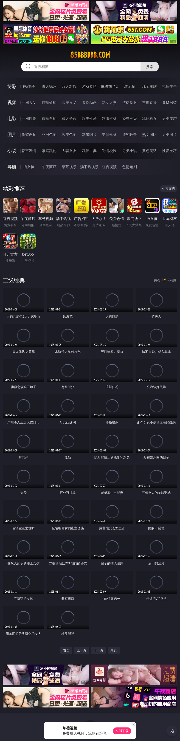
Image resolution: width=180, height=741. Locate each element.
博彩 (12, 86)
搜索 (149, 66)
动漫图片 (89, 134)
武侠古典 (89, 150)
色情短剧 (129, 166)
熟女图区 (149, 134)
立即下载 (122, 731)
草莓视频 (69, 166)
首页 (66, 650)
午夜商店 (49, 166)
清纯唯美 (129, 134)
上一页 (81, 650)
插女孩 (28, 166)
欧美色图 (69, 134)
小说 (12, 150)
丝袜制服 (129, 102)
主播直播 (149, 102)
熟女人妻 (109, 102)
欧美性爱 (89, 118)
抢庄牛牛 (169, 86)
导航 (12, 166)
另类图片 (169, 134)
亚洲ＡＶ (29, 102)
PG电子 (29, 86)
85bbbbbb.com (90, 54)
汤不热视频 (89, 166)
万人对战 (69, 86)
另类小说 (129, 150)
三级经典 (14, 280)
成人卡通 (69, 118)
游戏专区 (89, 86)
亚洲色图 (49, 134)
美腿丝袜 (109, 134)
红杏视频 (109, 166)
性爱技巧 (169, 150)
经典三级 (129, 118)
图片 (12, 134)
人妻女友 (69, 150)
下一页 (98, 650)
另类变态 (169, 118)
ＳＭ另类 (169, 102)
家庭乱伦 (49, 150)
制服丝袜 (109, 118)
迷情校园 (109, 150)
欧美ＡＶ (69, 102)
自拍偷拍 (49, 102)
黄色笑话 (149, 150)
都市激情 (29, 150)
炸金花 (129, 86)
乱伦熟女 (149, 118)
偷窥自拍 (29, 134)
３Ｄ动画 (89, 102)
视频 (12, 102)
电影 (12, 118)
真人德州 (49, 86)
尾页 (113, 650)
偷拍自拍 (49, 118)
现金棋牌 (149, 86)
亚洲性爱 (29, 118)
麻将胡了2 (109, 86)
